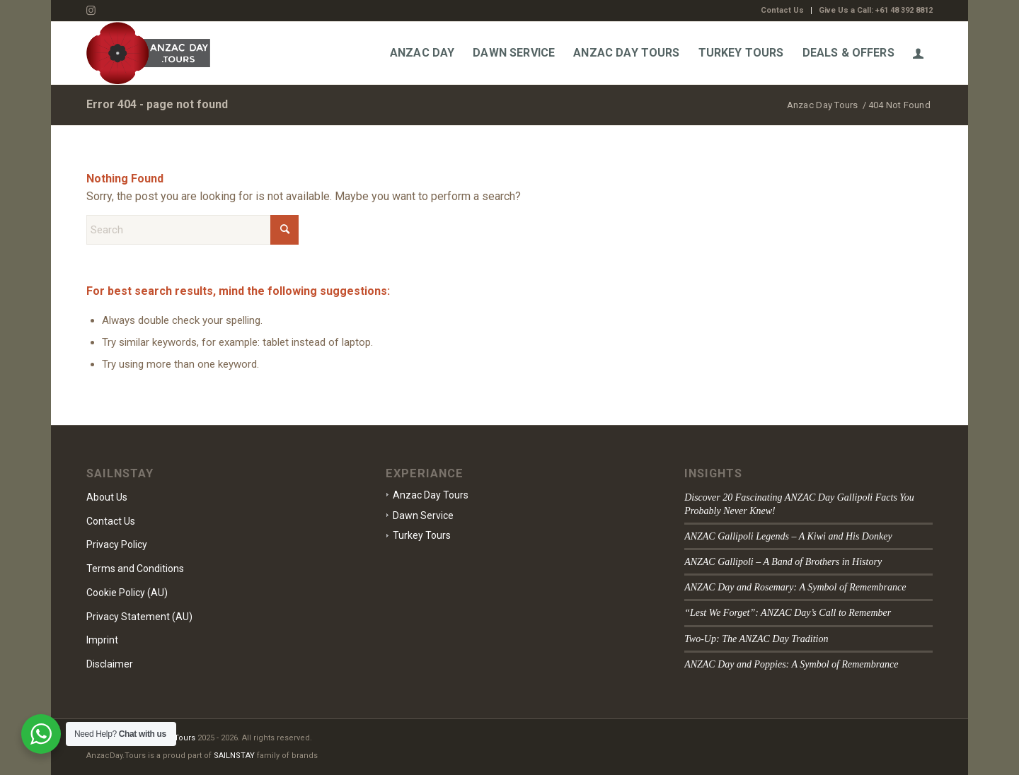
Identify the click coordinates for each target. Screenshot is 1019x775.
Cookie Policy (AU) (127, 592)
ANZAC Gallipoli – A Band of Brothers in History (783, 562)
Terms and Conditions (135, 568)
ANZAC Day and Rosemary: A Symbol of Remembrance (795, 587)
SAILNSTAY (234, 755)
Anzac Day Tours (430, 495)
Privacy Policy (116, 544)
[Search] (192, 230)
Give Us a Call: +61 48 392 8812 (876, 10)
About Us (106, 497)
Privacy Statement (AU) (139, 616)
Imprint (102, 640)
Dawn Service (423, 515)
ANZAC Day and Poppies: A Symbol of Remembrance (791, 664)
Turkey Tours (422, 535)
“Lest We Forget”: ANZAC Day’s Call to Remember (787, 612)
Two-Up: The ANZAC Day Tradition (756, 639)
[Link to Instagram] (90, 10)
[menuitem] (783, 10)
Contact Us (782, 10)
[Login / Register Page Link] (918, 53)
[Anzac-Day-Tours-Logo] (148, 53)
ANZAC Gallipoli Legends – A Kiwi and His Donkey (788, 536)
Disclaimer (109, 664)
